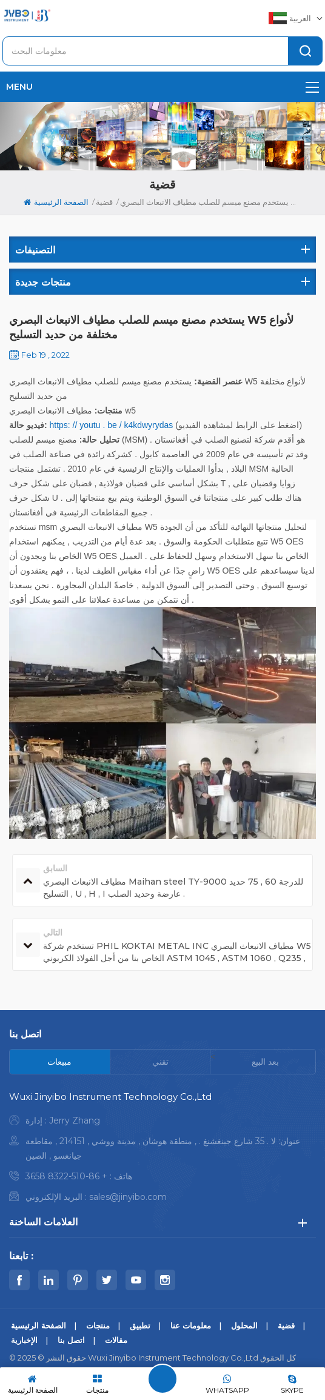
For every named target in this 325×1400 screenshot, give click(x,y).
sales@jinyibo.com (128, 1196)
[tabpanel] (162, 1150)
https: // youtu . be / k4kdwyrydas (110, 425)
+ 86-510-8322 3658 (66, 1176)
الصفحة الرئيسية (56, 202)
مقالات (116, 1340)
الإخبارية (24, 1340)
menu (162, 86)
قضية (104, 202)
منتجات (98, 1325)
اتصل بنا (71, 1340)
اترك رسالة (162, 1379)
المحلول (244, 1325)
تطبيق (140, 1325)
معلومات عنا (190, 1325)
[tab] (60, 1062)
